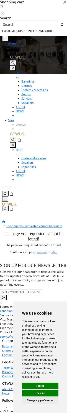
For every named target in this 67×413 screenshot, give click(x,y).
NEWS (20, 111)
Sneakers (27, 103)
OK (3, 298)
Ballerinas (28, 81)
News (5, 393)
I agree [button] (40, 385)
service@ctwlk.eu (11, 336)
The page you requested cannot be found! (34, 226)
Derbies (26, 86)
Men (11, 120)
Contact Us (9, 355)
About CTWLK (11, 389)
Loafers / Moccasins (34, 90)
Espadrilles (28, 167)
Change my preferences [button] (40, 400)
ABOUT (20, 107)
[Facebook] (22, 116)
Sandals (26, 98)
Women (13, 43)
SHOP (39, 75)
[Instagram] (18, 116)
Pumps (26, 94)
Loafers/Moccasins (33, 158)
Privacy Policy (11, 372)
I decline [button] (40, 393)
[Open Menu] (5, 38)
